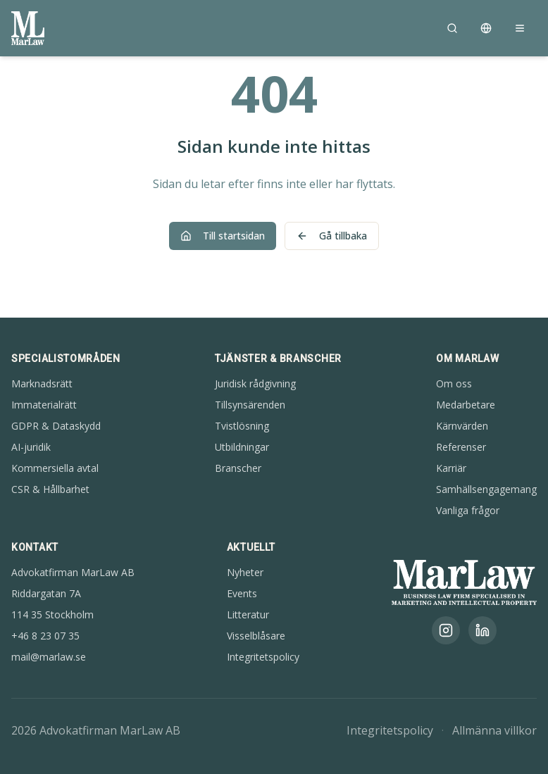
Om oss (454, 383)
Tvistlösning (242, 425)
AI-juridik (31, 447)
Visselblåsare (256, 635)
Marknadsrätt (42, 383)
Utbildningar (242, 447)
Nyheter (245, 572)
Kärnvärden (462, 425)
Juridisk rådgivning (255, 383)
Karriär (451, 468)
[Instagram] (446, 630)
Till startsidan (222, 235)
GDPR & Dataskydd (56, 425)
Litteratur (248, 614)
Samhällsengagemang (486, 489)
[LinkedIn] (482, 630)
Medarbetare (465, 404)
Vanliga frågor (467, 510)
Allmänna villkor (494, 730)
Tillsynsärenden (250, 404)
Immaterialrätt (44, 404)
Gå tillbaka (332, 235)
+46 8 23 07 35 (45, 635)
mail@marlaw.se (48, 656)
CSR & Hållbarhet (50, 489)
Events (242, 593)
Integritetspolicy (263, 656)
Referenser (461, 447)
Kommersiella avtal (55, 468)
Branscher (238, 468)
